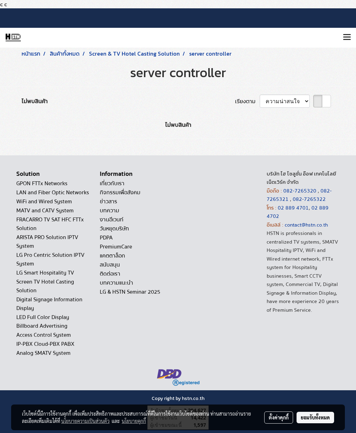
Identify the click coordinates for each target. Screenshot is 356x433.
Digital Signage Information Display (49, 304)
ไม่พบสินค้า (35, 101)
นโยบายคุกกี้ (134, 421)
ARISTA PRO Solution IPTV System (47, 242)
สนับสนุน (110, 264)
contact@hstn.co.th (306, 225)
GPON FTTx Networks (41, 183)
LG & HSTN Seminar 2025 (130, 291)
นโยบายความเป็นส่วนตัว (85, 421)
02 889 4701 (293, 208)
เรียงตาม (247, 101)
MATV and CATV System (45, 210)
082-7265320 (300, 191)
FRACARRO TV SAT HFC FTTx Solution (50, 224)
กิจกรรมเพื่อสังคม (120, 192)
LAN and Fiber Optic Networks (52, 192)
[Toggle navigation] (347, 37)
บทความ (109, 210)
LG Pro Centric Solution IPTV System (50, 259)
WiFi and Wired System (44, 201)
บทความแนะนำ (116, 282)
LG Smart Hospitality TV (45, 272)
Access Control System (43, 335)
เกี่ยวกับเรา (112, 183)
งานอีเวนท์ (111, 219)
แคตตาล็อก (112, 255)
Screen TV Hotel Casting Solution (45, 286)
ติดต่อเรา (110, 273)
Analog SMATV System (43, 353)
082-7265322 (309, 199)
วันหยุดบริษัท (114, 228)
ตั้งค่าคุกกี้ (279, 417)
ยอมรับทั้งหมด (315, 417)
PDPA (106, 237)
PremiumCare (116, 246)
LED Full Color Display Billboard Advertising (42, 321)
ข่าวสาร (108, 201)
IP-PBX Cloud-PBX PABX (45, 344)
